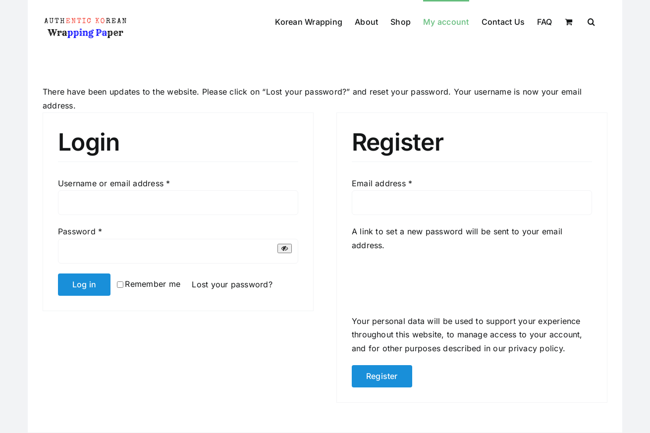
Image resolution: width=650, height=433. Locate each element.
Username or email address (114, 183)
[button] (591, 21)
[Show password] (284, 248)
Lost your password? (232, 284)
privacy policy (535, 348)
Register (382, 376)
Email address (382, 183)
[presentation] (427, 281)
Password (80, 231)
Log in (84, 284)
